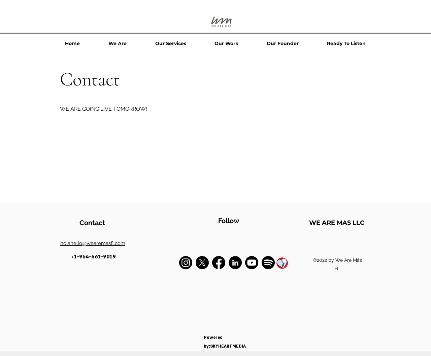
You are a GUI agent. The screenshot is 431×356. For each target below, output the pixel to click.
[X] (202, 262)
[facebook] (218, 262)
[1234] (281, 262)
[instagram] (185, 262)
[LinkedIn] (235, 262)
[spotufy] (268, 262)
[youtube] (251, 262)
